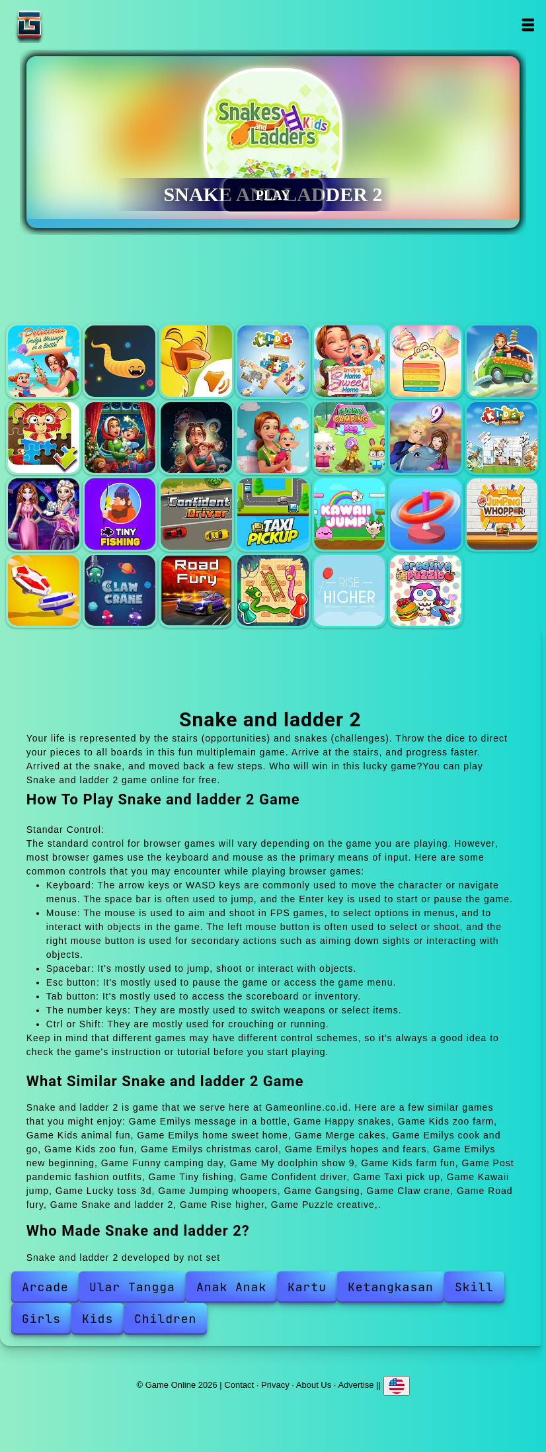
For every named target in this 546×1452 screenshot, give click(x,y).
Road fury (196, 590)
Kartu (307, 1287)
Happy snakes (120, 361)
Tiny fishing (120, 514)
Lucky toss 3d (425, 514)
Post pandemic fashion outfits (43, 514)
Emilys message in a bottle (43, 361)
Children (165, 1318)
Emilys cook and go (502, 361)
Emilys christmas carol (120, 438)
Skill (474, 1287)
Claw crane (120, 590)
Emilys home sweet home (349, 361)
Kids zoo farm (196, 361)
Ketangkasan (391, 1287)
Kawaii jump (349, 514)
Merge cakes (425, 361)
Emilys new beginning (273, 438)
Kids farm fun (502, 438)
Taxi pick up (273, 514)
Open (528, 25)
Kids (97, 1318)
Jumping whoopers (502, 514)
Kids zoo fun (43, 438)
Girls (41, 1318)
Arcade (45, 1287)
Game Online (70, 25)
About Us (313, 1384)
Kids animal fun (273, 361)
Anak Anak (231, 1287)
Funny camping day (349, 438)
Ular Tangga (132, 1287)
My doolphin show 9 (425, 438)
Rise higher (349, 590)
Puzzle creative (425, 590)
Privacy (275, 1384)
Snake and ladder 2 (273, 590)
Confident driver (196, 514)
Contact (239, 1384)
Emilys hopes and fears (196, 438)
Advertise (355, 1384)
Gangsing (43, 590)
